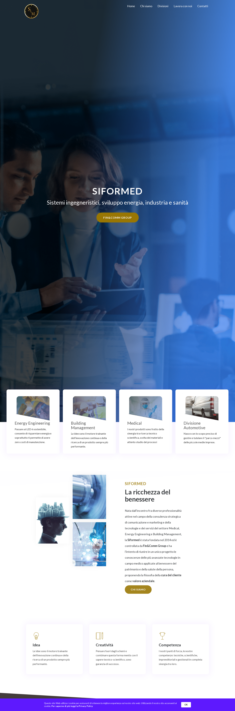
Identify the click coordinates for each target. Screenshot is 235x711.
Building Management (83, 425)
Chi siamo (146, 6)
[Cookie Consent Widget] (117, 704)
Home (131, 6)
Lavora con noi (183, 6)
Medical (134, 423)
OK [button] (186, 704)
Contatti (202, 6)
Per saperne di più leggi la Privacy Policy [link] (72, 706)
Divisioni (162, 6)
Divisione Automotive (194, 425)
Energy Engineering (32, 423)
